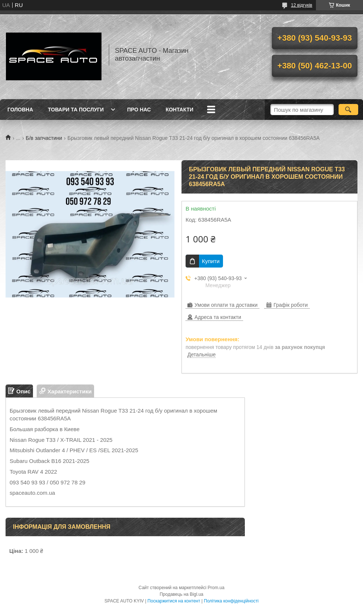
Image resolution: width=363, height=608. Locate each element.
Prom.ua (216, 587)
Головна (20, 109)
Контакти (179, 109)
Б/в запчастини (44, 138)
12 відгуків (301, 5)
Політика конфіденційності (231, 601)
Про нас (139, 109)
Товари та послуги (76, 109)
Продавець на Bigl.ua (181, 594)
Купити (211, 261)
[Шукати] (348, 109)
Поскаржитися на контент (173, 601)
